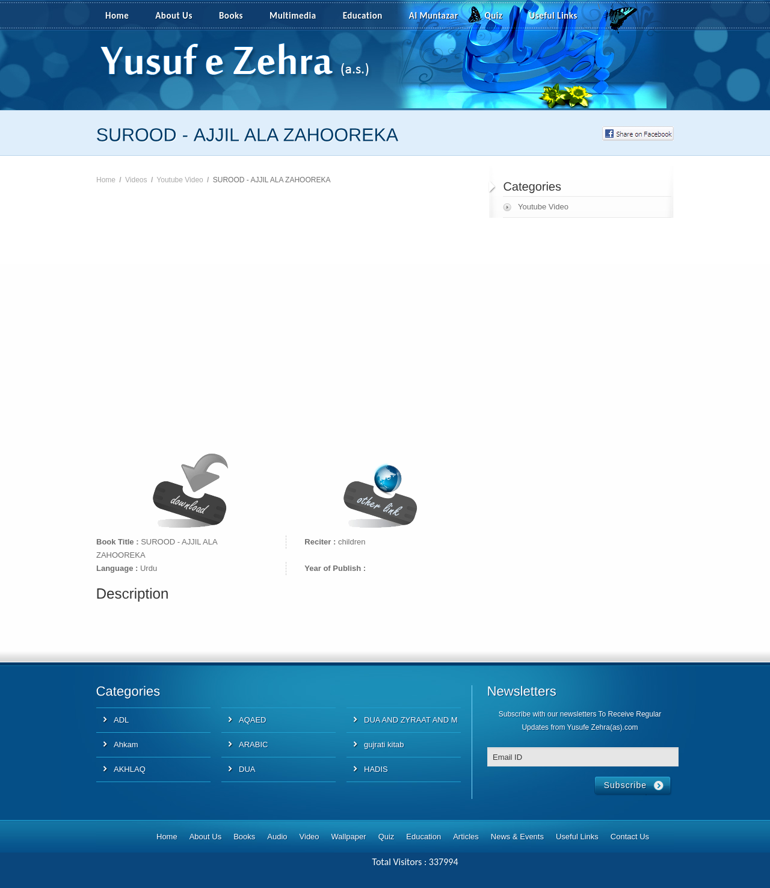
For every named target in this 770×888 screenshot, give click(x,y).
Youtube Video (179, 180)
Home (117, 15)
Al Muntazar (433, 15)
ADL (121, 719)
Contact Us (630, 836)
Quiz (494, 15)
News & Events (517, 836)
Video (309, 836)
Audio (277, 836)
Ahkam (126, 744)
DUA (247, 769)
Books (231, 15)
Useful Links (553, 15)
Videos (136, 180)
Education (363, 15)
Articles (466, 836)
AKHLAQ (130, 769)
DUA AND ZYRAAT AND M (411, 719)
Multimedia (300, 16)
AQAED (252, 719)
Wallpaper (348, 836)
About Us (173, 15)
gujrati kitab (384, 744)
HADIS (376, 769)
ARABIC (253, 744)
